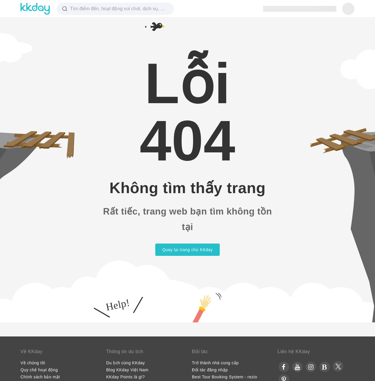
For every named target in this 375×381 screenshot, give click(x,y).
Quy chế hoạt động (39, 370)
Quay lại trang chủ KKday (187, 249)
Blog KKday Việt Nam (127, 370)
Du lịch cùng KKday (125, 362)
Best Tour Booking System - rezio (224, 377)
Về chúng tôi (33, 362)
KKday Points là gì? (125, 377)
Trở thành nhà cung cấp (215, 362)
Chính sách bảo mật (40, 377)
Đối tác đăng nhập (210, 370)
